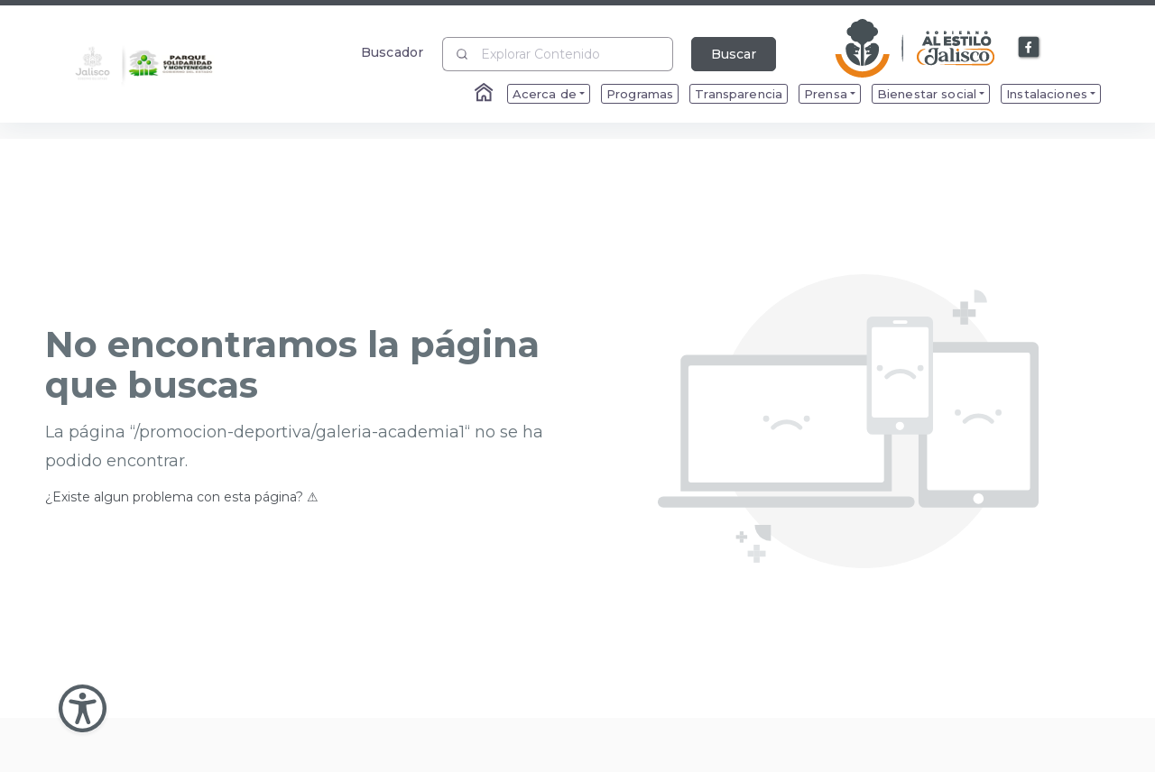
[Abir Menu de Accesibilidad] (82, 708)
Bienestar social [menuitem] (926, 94)
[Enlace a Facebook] (1029, 47)
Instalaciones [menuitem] (1046, 94)
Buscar (733, 54)
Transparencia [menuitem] (738, 94)
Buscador (392, 51)
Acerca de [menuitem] (545, 94)
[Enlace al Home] (485, 94)
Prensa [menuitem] (825, 94)
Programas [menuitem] (639, 94)
